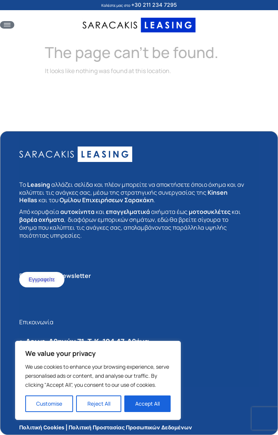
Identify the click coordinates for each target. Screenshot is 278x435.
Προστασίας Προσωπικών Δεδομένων (142, 427)
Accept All (147, 403)
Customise (49, 403)
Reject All (98, 403)
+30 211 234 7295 (154, 5)
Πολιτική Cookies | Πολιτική (55, 427)
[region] (98, 380)
